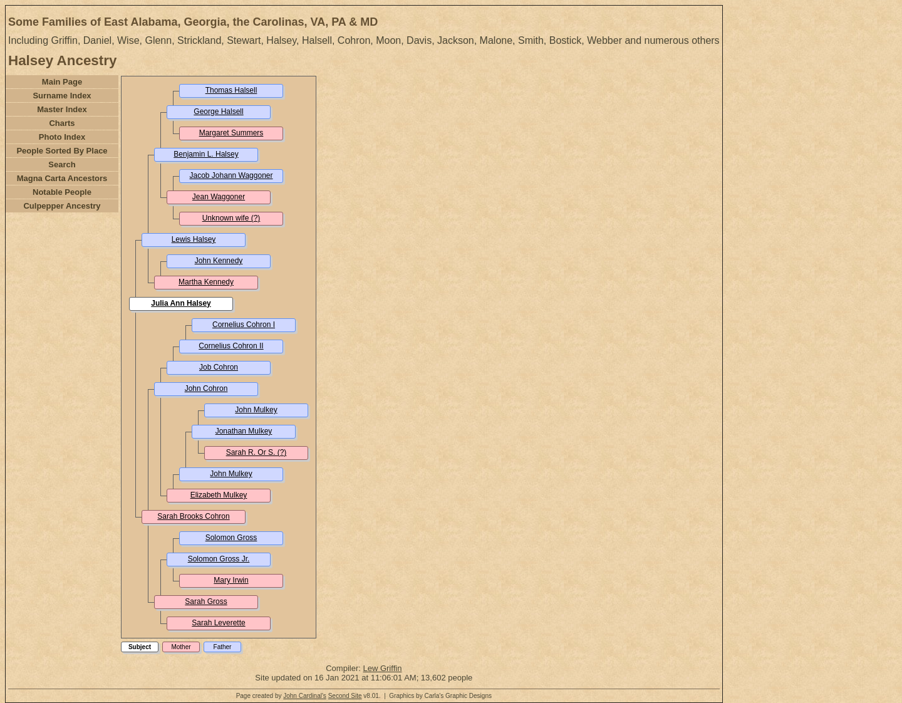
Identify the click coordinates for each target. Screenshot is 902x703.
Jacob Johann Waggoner (231, 175)
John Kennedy (219, 260)
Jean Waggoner (218, 196)
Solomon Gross (231, 537)
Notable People (62, 192)
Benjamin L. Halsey (206, 154)
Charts (62, 123)
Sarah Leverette (218, 622)
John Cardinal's (304, 695)
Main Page (62, 81)
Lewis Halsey (194, 239)
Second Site (345, 695)
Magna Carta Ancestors (62, 178)
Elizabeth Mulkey (218, 495)
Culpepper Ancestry (61, 206)
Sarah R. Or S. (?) (256, 452)
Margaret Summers (231, 132)
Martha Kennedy (206, 282)
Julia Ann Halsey (181, 303)
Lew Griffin (382, 668)
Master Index (61, 109)
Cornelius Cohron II (231, 345)
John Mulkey (256, 409)
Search (61, 164)
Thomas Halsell (231, 90)
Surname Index (62, 95)
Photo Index (62, 137)
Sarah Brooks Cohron (193, 516)
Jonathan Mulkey (243, 431)
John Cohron (206, 388)
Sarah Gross (206, 601)
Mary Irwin (231, 580)
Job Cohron (218, 367)
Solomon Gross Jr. (219, 559)
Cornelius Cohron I (243, 324)
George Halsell (218, 111)
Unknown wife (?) (231, 218)
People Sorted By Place (61, 150)
